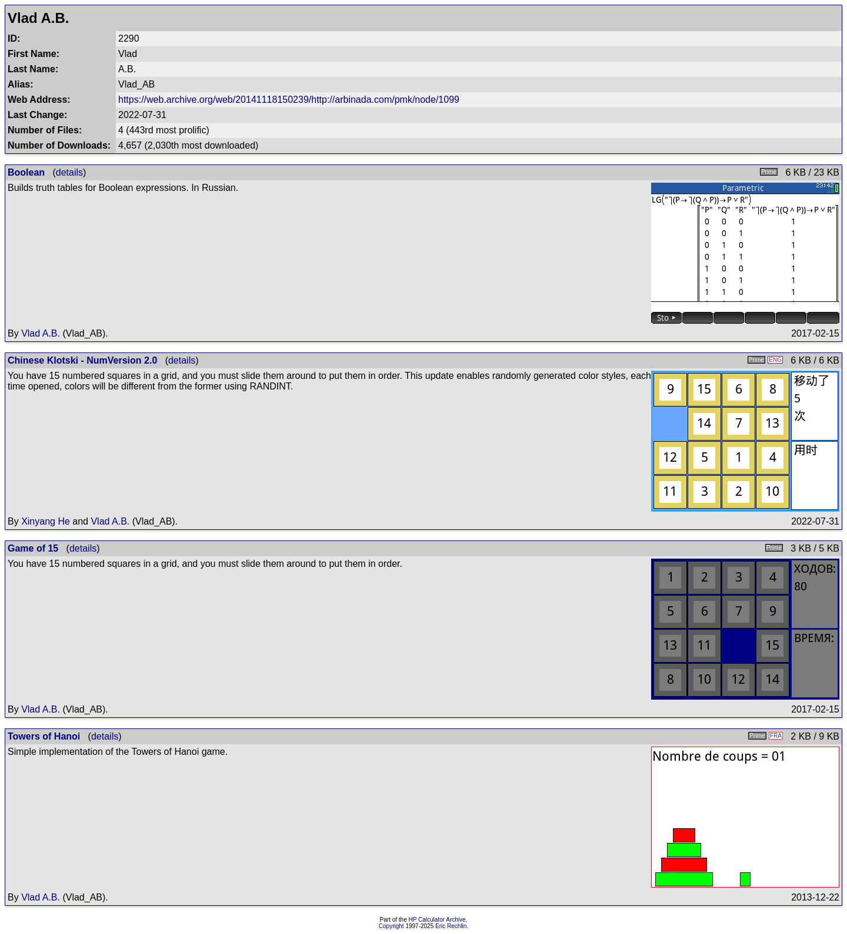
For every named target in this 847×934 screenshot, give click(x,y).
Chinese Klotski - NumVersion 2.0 (82, 360)
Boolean (26, 172)
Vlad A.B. (40, 333)
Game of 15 (33, 548)
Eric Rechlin (450, 926)
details (69, 172)
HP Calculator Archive (437, 919)
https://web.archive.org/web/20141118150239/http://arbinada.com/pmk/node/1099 (288, 100)
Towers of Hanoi (44, 736)
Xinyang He (45, 521)
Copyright (391, 926)
